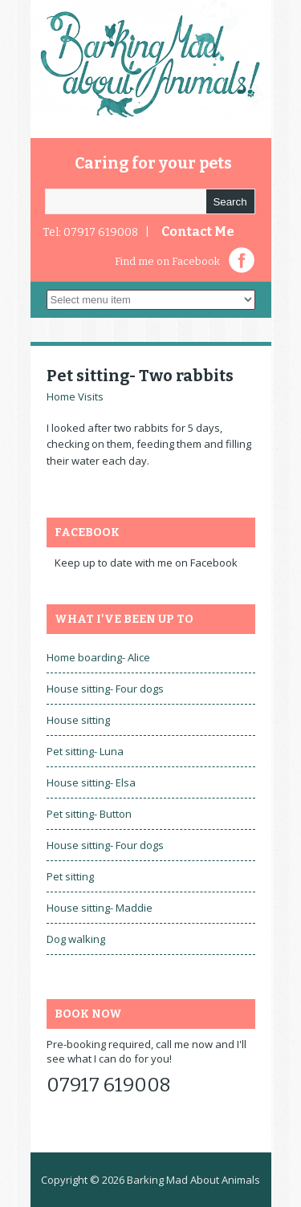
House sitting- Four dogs (105, 688)
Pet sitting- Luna (85, 751)
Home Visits (75, 396)
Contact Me (197, 231)
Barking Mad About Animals (193, 1179)
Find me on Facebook (167, 261)
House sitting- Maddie (100, 907)
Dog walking (76, 939)
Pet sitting (70, 876)
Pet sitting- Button (89, 814)
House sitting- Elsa (91, 782)
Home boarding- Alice (98, 657)
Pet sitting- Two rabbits (140, 375)
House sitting (78, 720)
